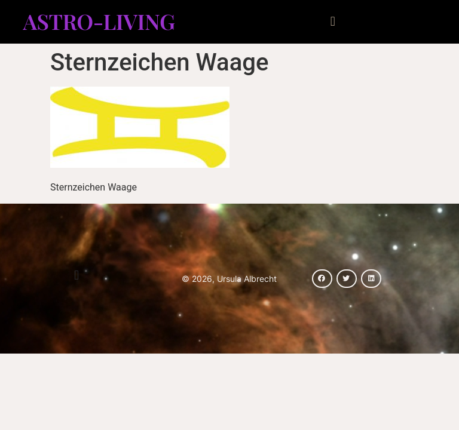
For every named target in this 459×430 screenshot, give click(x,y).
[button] (332, 22)
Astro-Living (99, 21)
